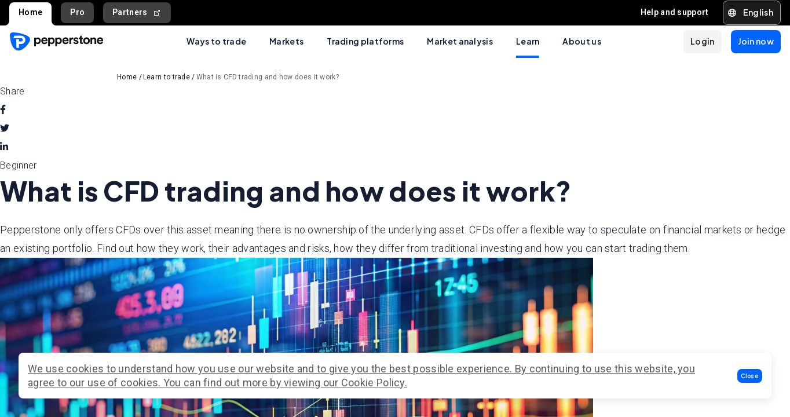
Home (30, 12)
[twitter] (4, 128)
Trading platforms (365, 41)
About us (581, 41)
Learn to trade (166, 77)
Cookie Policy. (374, 382)
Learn (528, 41)
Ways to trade (216, 41)
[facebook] (3, 110)
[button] (750, 376)
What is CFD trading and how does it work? (267, 77)
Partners (137, 12)
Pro (77, 12)
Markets (286, 41)
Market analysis (460, 41)
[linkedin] (4, 147)
